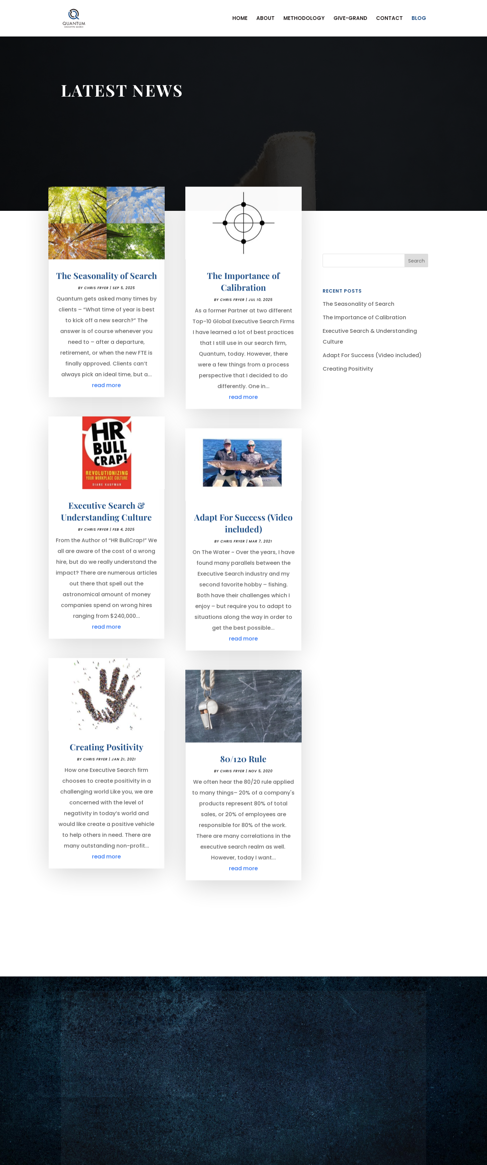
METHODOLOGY (304, 19)
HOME (240, 19)
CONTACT (389, 19)
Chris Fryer (96, 295)
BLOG (419, 19)
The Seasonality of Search (106, 282)
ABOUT (265, 19)
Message (96, 1108)
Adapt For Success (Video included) (372, 355)
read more (106, 392)
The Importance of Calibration (364, 317)
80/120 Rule (243, 765)
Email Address (103, 1080)
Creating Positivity (106, 753)
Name (91, 1053)
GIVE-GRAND (350, 19)
